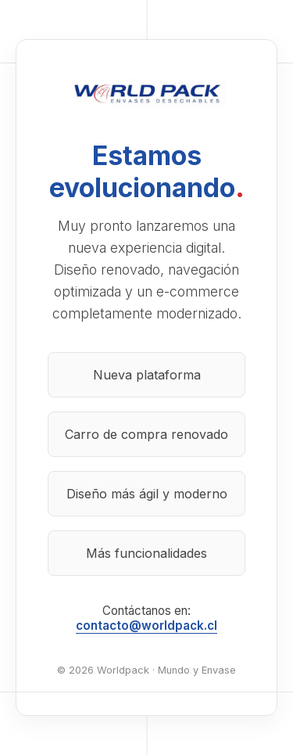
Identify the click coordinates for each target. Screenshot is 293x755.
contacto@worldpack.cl (146, 625)
